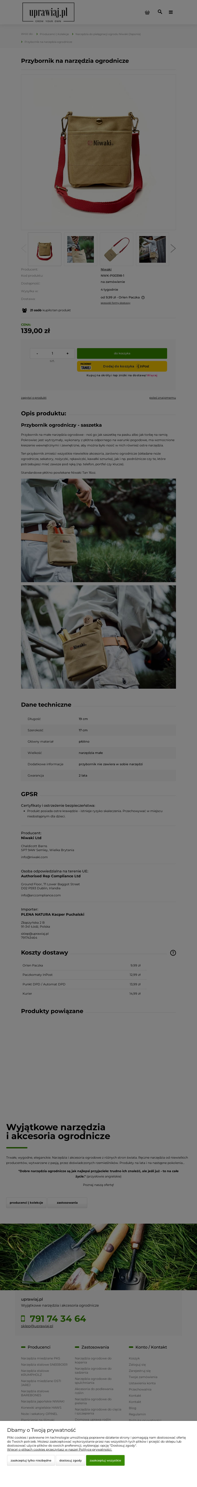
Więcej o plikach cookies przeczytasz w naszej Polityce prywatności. (59, 1450)
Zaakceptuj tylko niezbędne (31, 1460)
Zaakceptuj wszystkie (105, 1460)
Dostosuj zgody (70, 1460)
